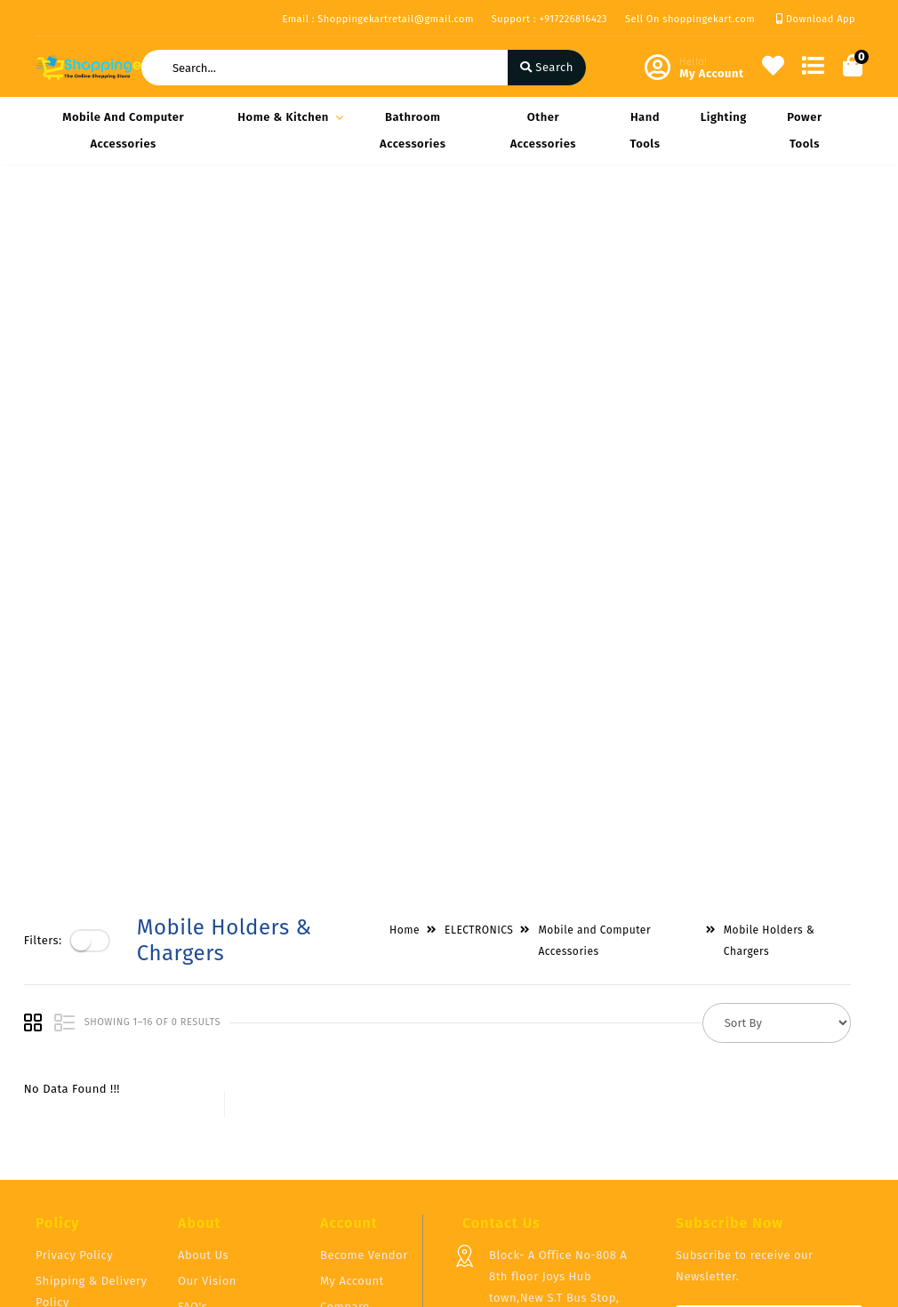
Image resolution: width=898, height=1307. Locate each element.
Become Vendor (364, 1034)
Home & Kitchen (287, 117)
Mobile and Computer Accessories (123, 130)
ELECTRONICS (490, 224)
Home (416, 224)
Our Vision (207, 1060)
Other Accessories (543, 130)
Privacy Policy (74, 1034)
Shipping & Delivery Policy (92, 1071)
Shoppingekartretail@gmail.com (580, 1198)
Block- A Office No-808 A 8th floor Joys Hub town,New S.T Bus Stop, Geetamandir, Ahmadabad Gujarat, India (561, 1077)
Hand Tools (644, 130)
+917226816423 (528, 1159)
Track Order (352, 1137)
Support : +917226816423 (549, 19)
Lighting (724, 117)
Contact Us (208, 1137)
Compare (345, 1086)
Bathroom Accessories (412, 130)
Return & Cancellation (71, 1118)
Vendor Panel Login (232, 1112)
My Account (352, 1060)
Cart (331, 1112)
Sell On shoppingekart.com (690, 19)
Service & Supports (89, 1154)
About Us (203, 1034)
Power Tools (804, 130)
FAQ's (192, 1086)
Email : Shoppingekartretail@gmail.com (377, 19)
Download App (815, 19)
